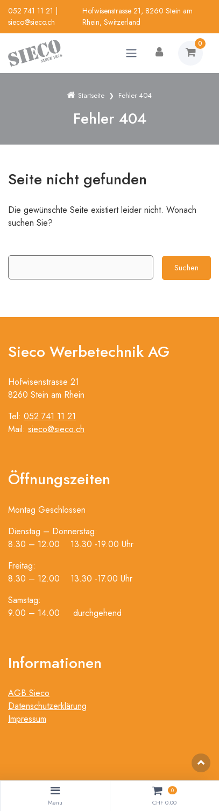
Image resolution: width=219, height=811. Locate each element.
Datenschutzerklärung (47, 706)
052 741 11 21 (30, 10)
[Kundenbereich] (159, 53)
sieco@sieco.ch (31, 22)
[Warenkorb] (190, 53)
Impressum (27, 719)
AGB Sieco (29, 693)
